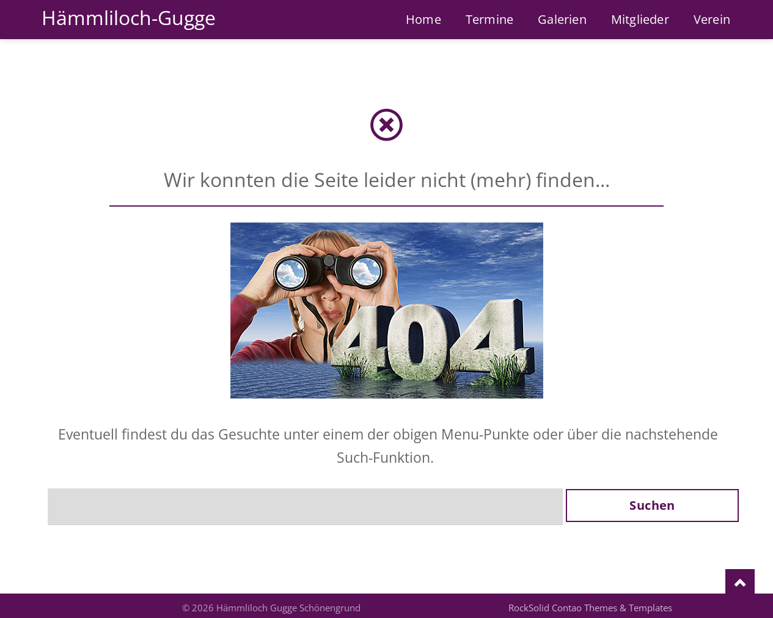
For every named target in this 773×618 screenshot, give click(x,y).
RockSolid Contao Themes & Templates (590, 607)
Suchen (652, 505)
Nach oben (740, 584)
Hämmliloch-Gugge (129, 17)
